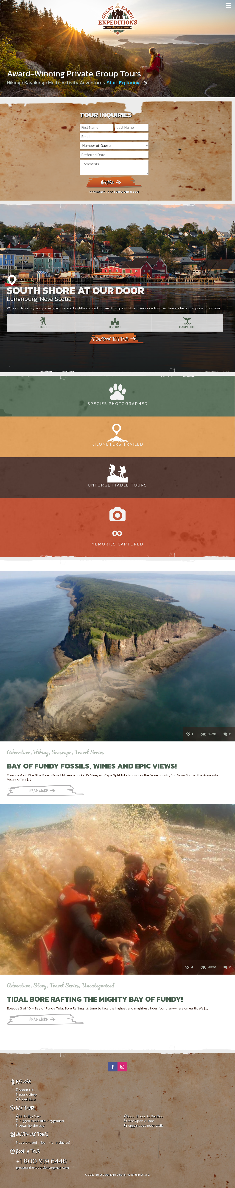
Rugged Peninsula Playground (41, 1120)
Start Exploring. (124, 82)
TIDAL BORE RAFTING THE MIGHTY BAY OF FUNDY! (95, 999)
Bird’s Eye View (30, 1116)
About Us (26, 1089)
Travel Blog (27, 1099)
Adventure (19, 752)
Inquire (111, 182)
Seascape (61, 752)
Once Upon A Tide (140, 1120)
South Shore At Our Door (75, 290)
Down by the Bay (32, 1125)
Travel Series (89, 752)
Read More (42, 790)
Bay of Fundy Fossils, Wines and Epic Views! (92, 766)
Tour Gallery (28, 1094)
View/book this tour (115, 339)
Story (40, 985)
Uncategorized (98, 985)
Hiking (41, 752)
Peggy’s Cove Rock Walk (144, 1125)
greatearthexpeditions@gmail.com (42, 1167)
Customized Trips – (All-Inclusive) (44, 1142)
